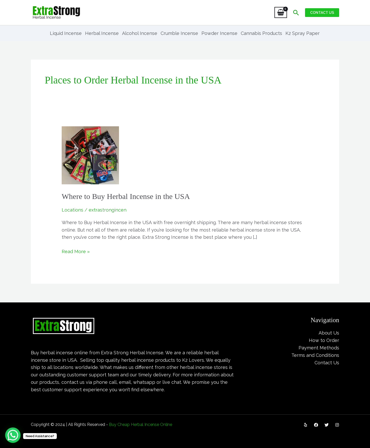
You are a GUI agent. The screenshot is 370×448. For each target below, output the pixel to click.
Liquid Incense (66, 33)
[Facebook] (316, 425)
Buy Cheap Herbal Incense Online (140, 424)
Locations (72, 210)
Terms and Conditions (315, 355)
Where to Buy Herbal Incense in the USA (126, 196)
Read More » (76, 251)
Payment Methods (319, 347)
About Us (329, 333)
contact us (73, 382)
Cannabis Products (261, 33)
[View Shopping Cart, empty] (280, 12)
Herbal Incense (102, 33)
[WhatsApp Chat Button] (13, 435)
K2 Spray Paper (302, 33)
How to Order (324, 340)
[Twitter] (327, 425)
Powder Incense (219, 33)
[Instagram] (337, 425)
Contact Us (326, 362)
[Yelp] (305, 425)
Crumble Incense (179, 33)
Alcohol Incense (139, 33)
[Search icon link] (296, 12)
